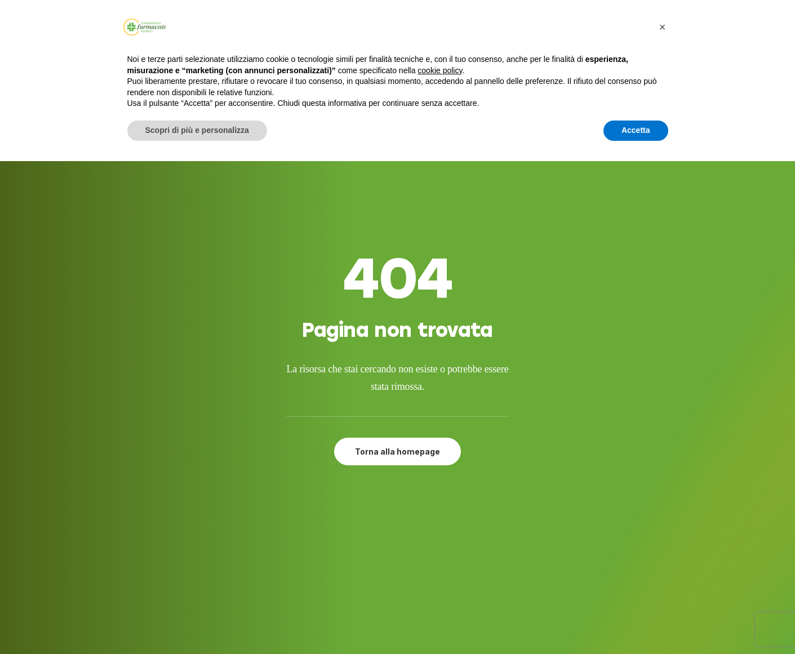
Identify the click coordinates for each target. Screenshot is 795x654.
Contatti (374, 558)
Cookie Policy (383, 585)
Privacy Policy (384, 571)
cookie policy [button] (440, 70)
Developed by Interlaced (331, 633)
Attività (371, 530)
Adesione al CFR (390, 516)
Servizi (368, 502)
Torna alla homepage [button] (397, 327)
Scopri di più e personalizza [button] (197, 130)
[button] (575, 502)
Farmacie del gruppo (401, 544)
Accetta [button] (635, 130)
